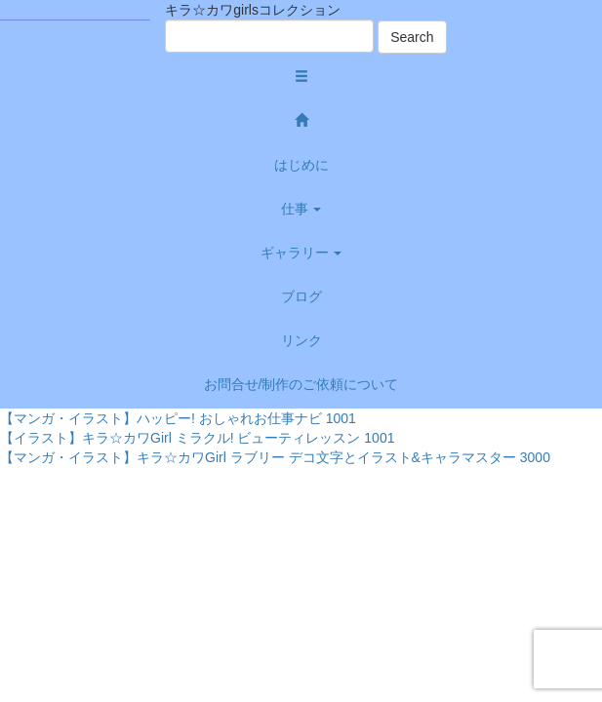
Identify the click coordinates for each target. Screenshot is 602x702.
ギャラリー (301, 252)
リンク (301, 340)
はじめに (301, 165)
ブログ (301, 296)
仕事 (301, 208)
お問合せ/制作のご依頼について (301, 384)
